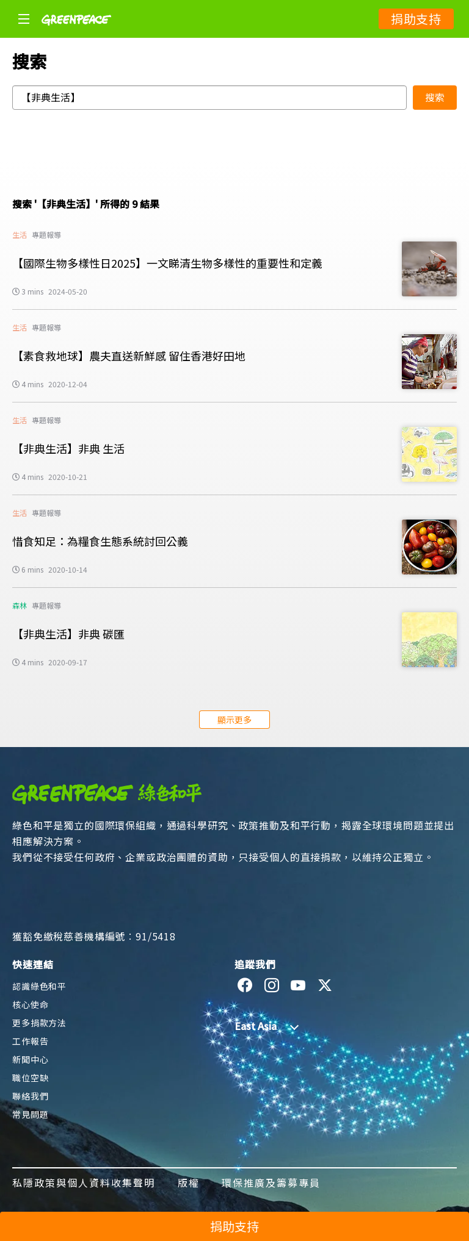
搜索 (435, 97)
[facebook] (245, 985)
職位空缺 (30, 1077)
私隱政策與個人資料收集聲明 (84, 1182)
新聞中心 (30, 1059)
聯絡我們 (30, 1096)
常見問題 (30, 1114)
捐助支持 (416, 18)
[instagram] (272, 985)
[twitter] (325, 985)
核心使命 (30, 1004)
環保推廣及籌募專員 (271, 1182)
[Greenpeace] (76, 33)
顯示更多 (234, 719)
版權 (189, 1182)
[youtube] (298, 985)
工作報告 (30, 1041)
